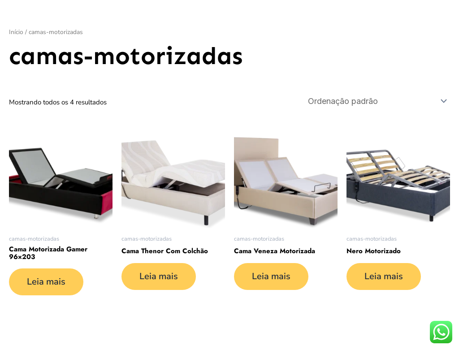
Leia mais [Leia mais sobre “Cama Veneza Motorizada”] (271, 276)
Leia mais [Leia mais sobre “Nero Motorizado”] (383, 276)
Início (16, 32)
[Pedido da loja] (377, 101)
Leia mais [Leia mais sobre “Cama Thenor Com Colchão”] (158, 276)
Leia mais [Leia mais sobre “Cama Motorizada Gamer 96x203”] (46, 282)
